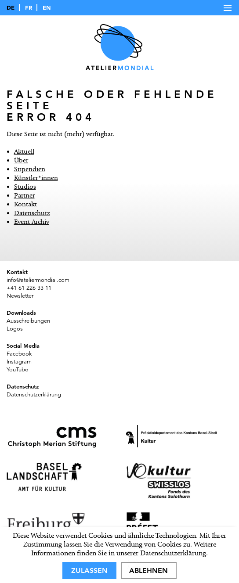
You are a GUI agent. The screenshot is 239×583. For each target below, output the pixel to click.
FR (28, 7)
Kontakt (25, 204)
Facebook (19, 353)
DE (10, 7)
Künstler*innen (36, 178)
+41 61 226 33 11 (29, 288)
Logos (15, 328)
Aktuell (24, 151)
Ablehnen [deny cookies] (148, 570)
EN (47, 7)
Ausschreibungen (28, 320)
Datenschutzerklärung (173, 553)
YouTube (17, 369)
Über (21, 160)
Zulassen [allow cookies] (89, 570)
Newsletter (20, 295)
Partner (24, 195)
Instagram (19, 361)
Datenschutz (32, 213)
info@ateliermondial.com (38, 280)
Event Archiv (31, 222)
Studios (25, 187)
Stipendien (29, 169)
